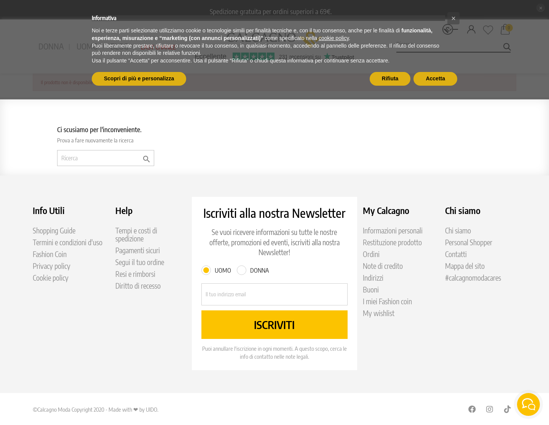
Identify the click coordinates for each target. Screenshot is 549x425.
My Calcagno (386, 210)
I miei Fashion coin (387, 301)
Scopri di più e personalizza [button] (139, 78)
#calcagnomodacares (473, 277)
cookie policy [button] (334, 38)
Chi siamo (458, 230)
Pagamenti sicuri (137, 250)
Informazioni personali (393, 230)
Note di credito (383, 266)
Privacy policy (51, 266)
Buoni (371, 289)
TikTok (507, 409)
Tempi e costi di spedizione (136, 234)
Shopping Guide (54, 230)
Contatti (456, 254)
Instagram (490, 409)
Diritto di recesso (138, 285)
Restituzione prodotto (392, 242)
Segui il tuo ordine (139, 262)
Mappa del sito (465, 266)
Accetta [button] (435, 78)
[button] (453, 18)
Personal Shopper (468, 242)
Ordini (371, 254)
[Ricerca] (105, 158)
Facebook (472, 409)
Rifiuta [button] (390, 78)
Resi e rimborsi (135, 274)
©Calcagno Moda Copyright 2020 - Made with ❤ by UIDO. (95, 409)
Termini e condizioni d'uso (67, 242)
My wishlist (378, 313)
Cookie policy (51, 277)
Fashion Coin (50, 254)
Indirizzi (373, 277)
